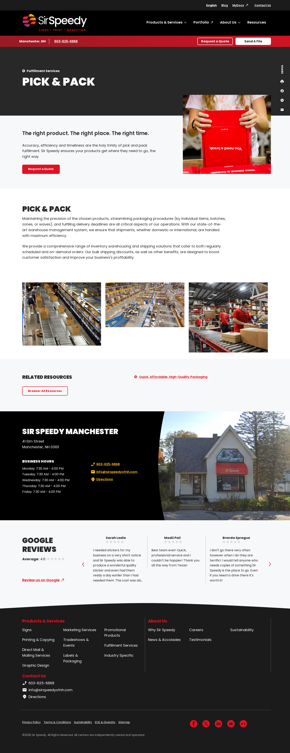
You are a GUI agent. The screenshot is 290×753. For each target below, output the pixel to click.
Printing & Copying (38, 639)
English (211, 5)
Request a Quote (215, 41)
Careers (196, 629)
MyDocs (238, 5)
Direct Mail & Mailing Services (36, 652)
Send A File (253, 41)
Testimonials (200, 639)
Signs (27, 629)
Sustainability (242, 629)
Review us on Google (41, 580)
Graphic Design (35, 665)
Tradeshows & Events (76, 642)
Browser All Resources (45, 391)
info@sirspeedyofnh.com (113, 472)
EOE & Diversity (105, 722)
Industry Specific (118, 655)
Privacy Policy (31, 722)
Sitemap (124, 722)
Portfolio (201, 22)
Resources (256, 22)
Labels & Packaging (72, 658)
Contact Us (262, 5)
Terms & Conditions (57, 722)
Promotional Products (115, 632)
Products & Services (164, 22)
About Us (228, 22)
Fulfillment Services (43, 71)
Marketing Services (79, 629)
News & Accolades (164, 639)
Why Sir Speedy (161, 629)
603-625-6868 (66, 41)
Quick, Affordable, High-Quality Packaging (173, 377)
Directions (101, 479)
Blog (224, 5)
